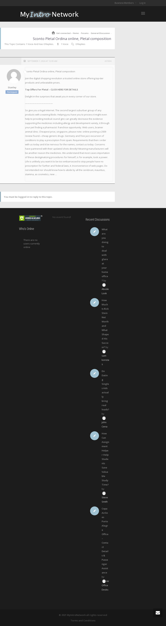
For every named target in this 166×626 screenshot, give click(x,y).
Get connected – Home (67, 33)
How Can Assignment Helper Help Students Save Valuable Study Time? (105, 459)
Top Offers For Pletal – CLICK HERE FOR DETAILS (51, 89)
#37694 (108, 61)
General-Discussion (100, 33)
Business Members (124, 2)
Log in (143, 2)
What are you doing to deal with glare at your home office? (105, 255)
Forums (85, 33)
